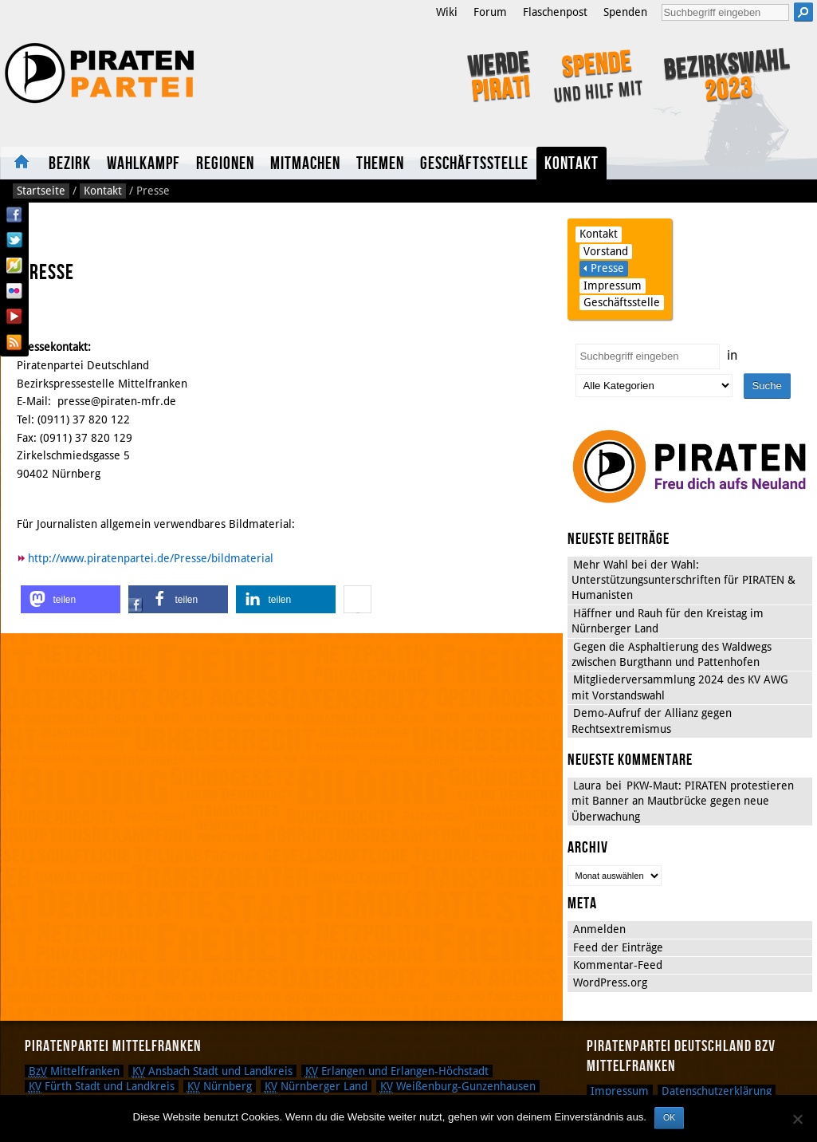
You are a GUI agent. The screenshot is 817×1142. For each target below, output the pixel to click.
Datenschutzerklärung (717, 1091)
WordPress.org (610, 982)
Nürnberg (219, 1086)
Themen (380, 164)
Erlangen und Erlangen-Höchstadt (397, 1071)
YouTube (14, 316)
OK (669, 1117)
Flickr (14, 291)
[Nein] (797, 1119)
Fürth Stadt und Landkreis (102, 1086)
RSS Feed (14, 342)
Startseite (21, 163)
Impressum (612, 285)
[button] (70, 599)
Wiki (447, 12)
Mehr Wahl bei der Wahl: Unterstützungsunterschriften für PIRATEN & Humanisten (683, 580)
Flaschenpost (555, 12)
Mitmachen (305, 164)
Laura (587, 785)
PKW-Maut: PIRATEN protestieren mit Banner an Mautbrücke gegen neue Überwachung (683, 801)
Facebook (14, 214)
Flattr (14, 265)
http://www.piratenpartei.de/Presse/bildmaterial (150, 558)
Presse (607, 268)
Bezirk (70, 164)
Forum (490, 12)
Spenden (625, 12)
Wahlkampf (143, 164)
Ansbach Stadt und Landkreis (212, 1071)
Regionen (225, 164)
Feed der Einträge (618, 947)
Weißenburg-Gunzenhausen (458, 1086)
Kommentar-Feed (617, 965)
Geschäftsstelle (474, 164)
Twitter (14, 240)
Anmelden (599, 929)
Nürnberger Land (316, 1086)
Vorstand (605, 251)
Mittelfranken (74, 1071)
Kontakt (571, 164)
